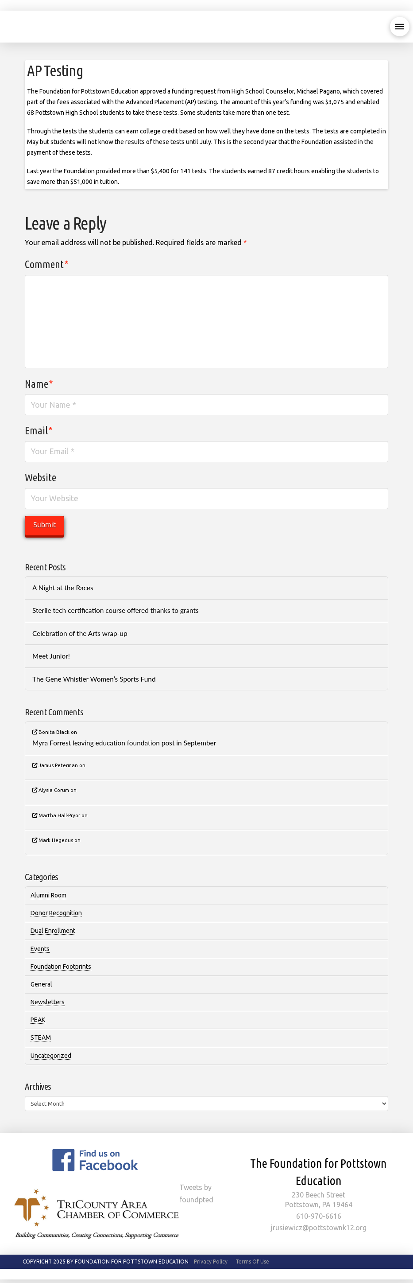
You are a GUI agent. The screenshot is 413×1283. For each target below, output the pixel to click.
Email (39, 431)
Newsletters (48, 1002)
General (41, 984)
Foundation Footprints (61, 966)
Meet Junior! (51, 656)
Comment (47, 264)
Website (40, 478)
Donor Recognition (56, 912)
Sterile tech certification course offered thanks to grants (115, 610)
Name (39, 384)
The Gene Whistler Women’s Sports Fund (94, 679)
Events (40, 948)
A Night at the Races (62, 588)
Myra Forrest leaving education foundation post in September (124, 743)
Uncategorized (51, 1055)
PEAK (38, 1019)
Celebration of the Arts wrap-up (79, 633)
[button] (399, 26)
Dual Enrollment (53, 930)
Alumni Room (48, 895)
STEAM (41, 1037)
